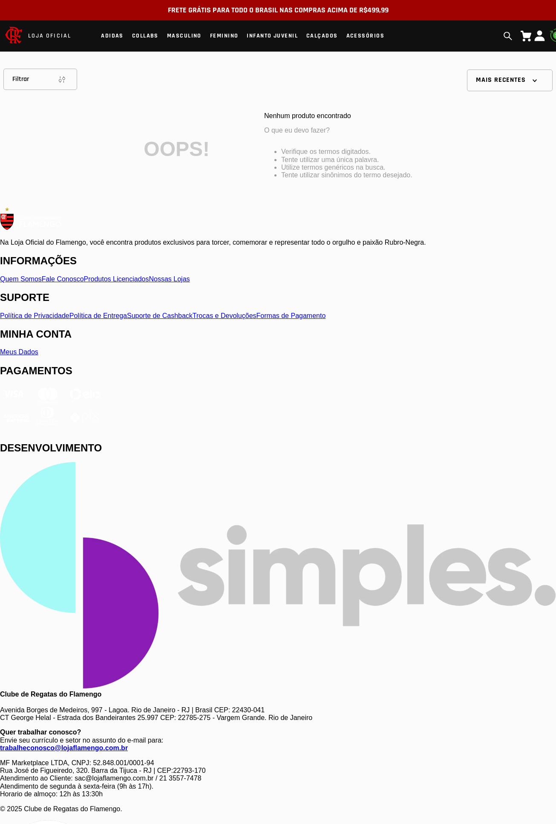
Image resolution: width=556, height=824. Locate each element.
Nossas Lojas (169, 279)
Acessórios (365, 36)
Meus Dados (19, 352)
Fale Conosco (63, 279)
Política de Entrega (98, 315)
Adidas (112, 36)
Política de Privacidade (34, 315)
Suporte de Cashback (160, 315)
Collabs (145, 36)
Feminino (224, 36)
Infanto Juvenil (272, 36)
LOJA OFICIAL (49, 36)
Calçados (322, 36)
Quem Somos (21, 279)
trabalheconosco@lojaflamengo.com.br (64, 748)
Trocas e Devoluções (224, 315)
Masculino (184, 36)
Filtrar (40, 79)
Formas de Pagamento (291, 315)
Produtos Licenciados (116, 279)
